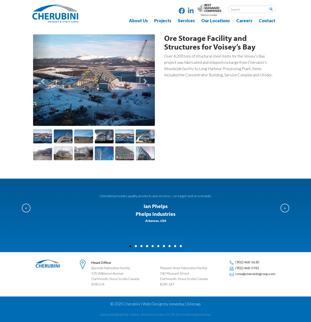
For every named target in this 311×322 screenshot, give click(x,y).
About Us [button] (138, 20)
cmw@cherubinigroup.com (252, 274)
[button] (42, 80)
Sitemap (194, 303)
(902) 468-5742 (244, 268)
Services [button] (186, 20)
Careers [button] (244, 20)
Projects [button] (162, 20)
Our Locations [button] (215, 20)
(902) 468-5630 (244, 262)
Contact (267, 20)
